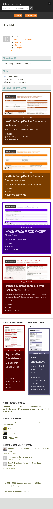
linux (9, 387)
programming (39, 389)
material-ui (15, 249)
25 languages (23, 409)
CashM (9, 134)
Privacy (16, 486)
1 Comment (18, 45)
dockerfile (15, 140)
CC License (39, 483)
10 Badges (18, 48)
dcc (13, 194)
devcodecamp (21, 194)
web (32, 392)
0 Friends (17, 42)
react (8, 249)
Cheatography (8, 406)
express (9, 310)
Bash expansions (25, 457)
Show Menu (49, 3)
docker (9, 140)
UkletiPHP (11, 378)
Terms (7, 486)
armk (9, 457)
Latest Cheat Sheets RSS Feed (17, 492)
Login (18, 16)
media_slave (37, 377)
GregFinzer (12, 448)
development (40, 386)
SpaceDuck (12, 433)
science (8, 412)
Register (31, 16)
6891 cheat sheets (35, 406)
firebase (16, 310)
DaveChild (11, 429)
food (47, 409)
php (34, 386)
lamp (32, 389)
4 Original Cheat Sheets (23, 40)
